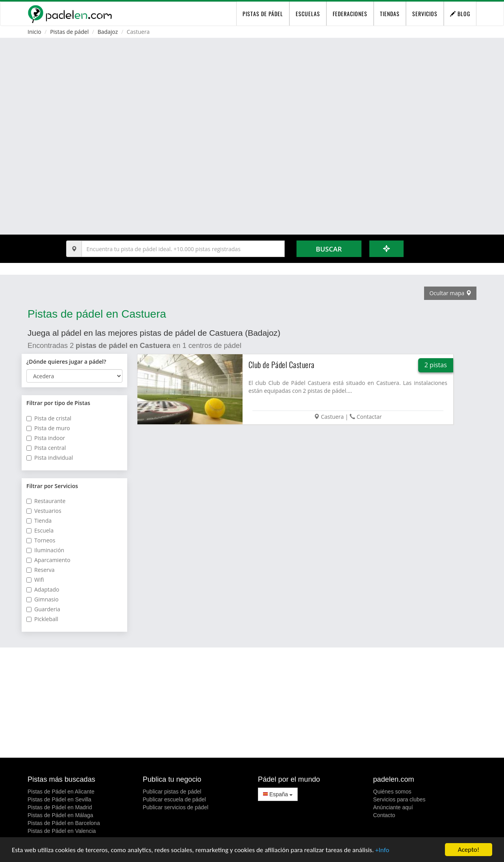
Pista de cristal (48, 418)
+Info (382, 850)
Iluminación (45, 550)
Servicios (424, 13)
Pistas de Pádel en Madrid (60, 807)
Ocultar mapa (450, 293)
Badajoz (108, 31)
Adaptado (42, 589)
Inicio (34, 31)
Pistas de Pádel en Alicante (61, 791)
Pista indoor (45, 438)
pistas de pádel (263, 13)
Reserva (40, 569)
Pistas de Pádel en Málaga (60, 815)
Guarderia (43, 609)
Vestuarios (43, 510)
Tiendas (390, 13)
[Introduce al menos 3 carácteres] (183, 248)
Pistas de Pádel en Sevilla (59, 799)
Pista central (46, 447)
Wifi (35, 579)
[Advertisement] (252, 702)
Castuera (332, 416)
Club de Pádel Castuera (281, 364)
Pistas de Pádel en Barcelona (64, 823)
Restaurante (45, 501)
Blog (460, 13)
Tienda (39, 520)
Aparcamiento (48, 560)
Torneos (40, 540)
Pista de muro (48, 428)
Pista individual (49, 457)
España (278, 794)
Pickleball (42, 619)
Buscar (329, 248)
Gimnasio (42, 599)
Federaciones (350, 13)
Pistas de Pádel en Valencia (62, 831)
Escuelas (308, 13)
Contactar (369, 416)
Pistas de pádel (69, 31)
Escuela (40, 530)
